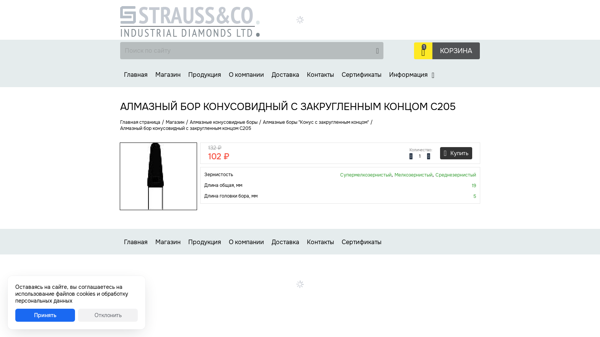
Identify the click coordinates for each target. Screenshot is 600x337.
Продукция (204, 75)
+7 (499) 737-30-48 (439, 9)
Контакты (320, 75)
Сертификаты (362, 75)
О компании (246, 75)
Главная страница (140, 122)
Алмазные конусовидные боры (224, 122)
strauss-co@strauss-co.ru (399, 35)
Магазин (168, 75)
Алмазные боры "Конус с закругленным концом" (316, 122)
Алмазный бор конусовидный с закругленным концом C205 (185, 128)
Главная (136, 75)
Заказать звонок (389, 27)
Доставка (285, 75)
